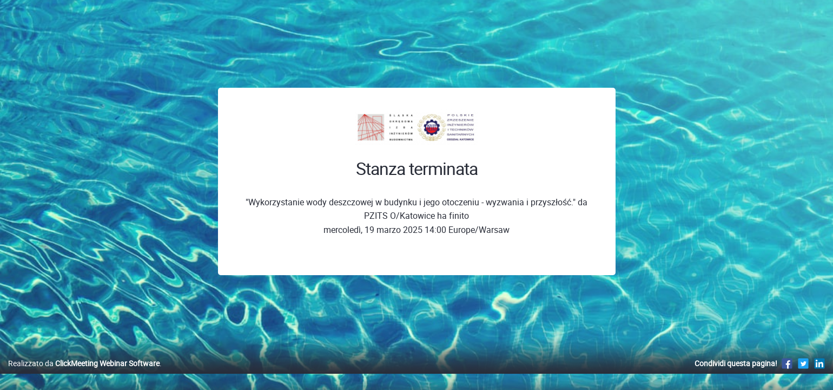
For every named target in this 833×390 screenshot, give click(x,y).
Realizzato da (84, 374)
